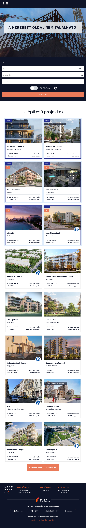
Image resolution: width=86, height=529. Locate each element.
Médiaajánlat (24, 490)
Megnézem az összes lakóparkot (43, 467)
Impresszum (64, 492)
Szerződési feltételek (24, 492)
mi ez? (50, 88)
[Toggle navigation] (82, 3)
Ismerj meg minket (37, 520)
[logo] (6, 4)
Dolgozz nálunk (50, 520)
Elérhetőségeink (63, 490)
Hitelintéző (44, 490)
